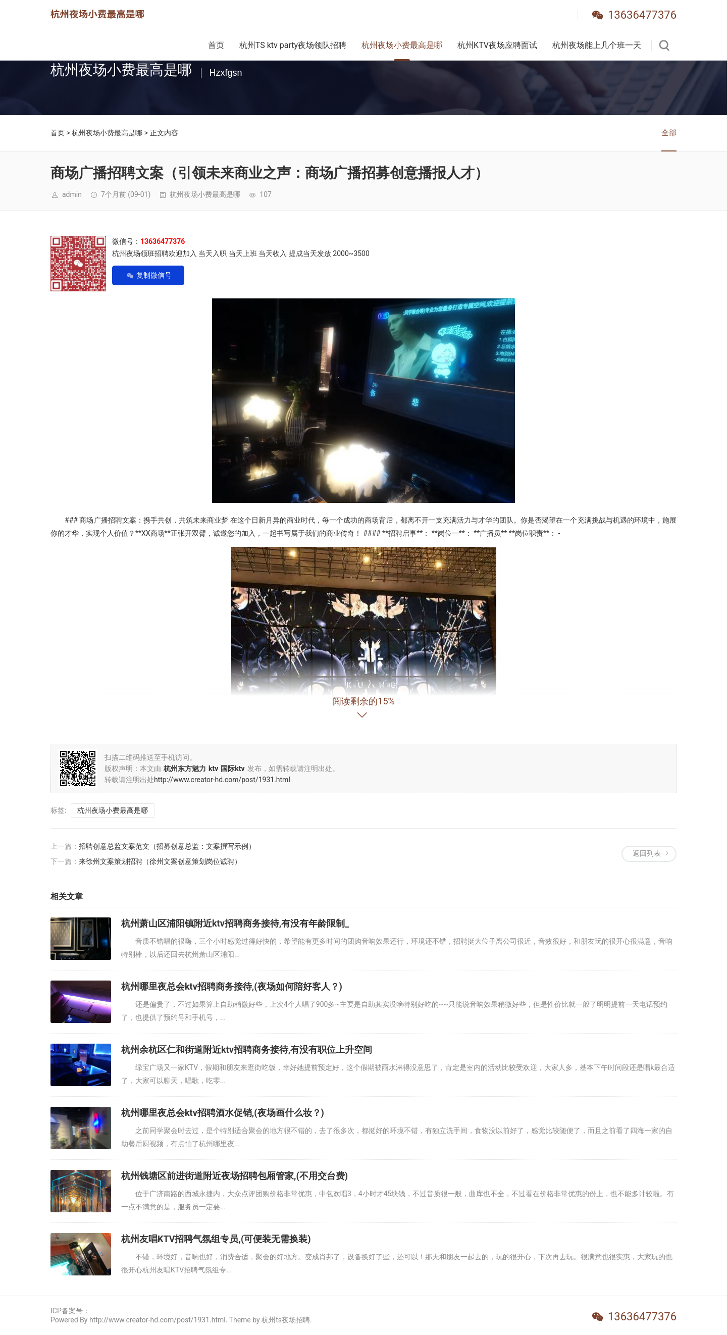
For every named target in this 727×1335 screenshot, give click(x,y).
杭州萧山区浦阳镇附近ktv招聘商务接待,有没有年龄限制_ (235, 923)
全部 (669, 132)
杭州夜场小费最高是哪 (401, 45)
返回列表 (647, 853)
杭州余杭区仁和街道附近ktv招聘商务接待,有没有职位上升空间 (246, 1049)
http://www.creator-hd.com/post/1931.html (222, 780)
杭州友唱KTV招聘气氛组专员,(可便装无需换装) (216, 1239)
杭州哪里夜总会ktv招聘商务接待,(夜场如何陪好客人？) (231, 986)
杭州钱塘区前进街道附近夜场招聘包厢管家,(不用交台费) (234, 1175)
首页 (216, 45)
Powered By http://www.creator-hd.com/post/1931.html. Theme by (156, 1320)
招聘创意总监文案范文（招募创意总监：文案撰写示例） (167, 846)
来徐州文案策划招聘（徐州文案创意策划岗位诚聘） (160, 861)
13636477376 (642, 15)
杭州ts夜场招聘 (286, 1320)
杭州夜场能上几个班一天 (596, 45)
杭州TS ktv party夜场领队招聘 (292, 45)
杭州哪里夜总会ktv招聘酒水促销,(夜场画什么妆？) (222, 1112)
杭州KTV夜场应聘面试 (497, 45)
